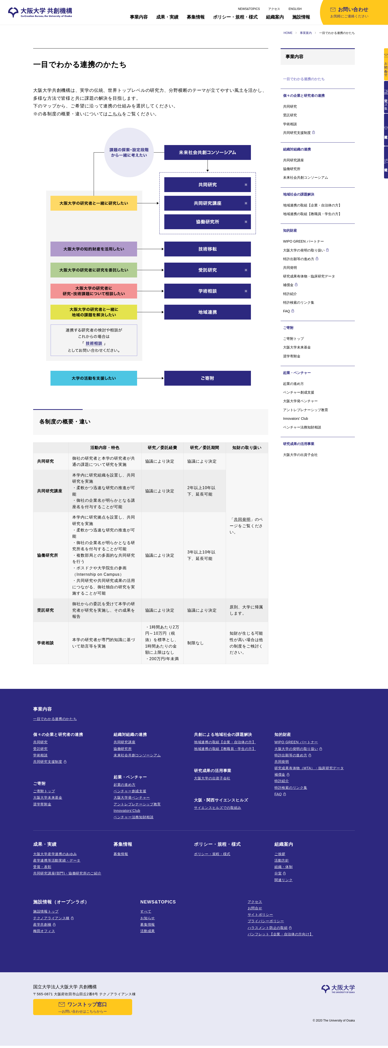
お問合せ (255, 908)
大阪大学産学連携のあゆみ (55, 854)
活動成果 (147, 931)
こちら (115, 113)
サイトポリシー (260, 915)
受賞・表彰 (42, 867)
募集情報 (121, 854)
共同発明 (242, 519)
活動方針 (281, 860)
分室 (278, 873)
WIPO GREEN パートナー (303, 241)
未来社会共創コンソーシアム (305, 177)
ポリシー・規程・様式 (212, 854)
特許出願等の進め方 (290, 755)
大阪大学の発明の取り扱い (296, 749)
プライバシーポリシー (266, 921)
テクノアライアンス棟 (51, 918)
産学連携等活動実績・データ (56, 860)
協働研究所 (291, 169)
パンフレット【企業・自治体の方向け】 (280, 934)
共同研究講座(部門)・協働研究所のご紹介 (67, 873)
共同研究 (290, 106)
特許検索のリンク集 (298, 302)
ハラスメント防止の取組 (268, 928)
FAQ (278, 794)
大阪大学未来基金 (297, 347)
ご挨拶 (279, 854)
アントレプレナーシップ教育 (305, 410)
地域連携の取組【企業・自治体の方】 (312, 205)
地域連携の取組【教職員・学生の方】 (312, 214)
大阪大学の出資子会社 (300, 455)
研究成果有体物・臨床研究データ (309, 276)
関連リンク (283, 880)
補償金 (279, 774)
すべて (145, 911)
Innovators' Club (295, 419)
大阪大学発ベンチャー (300, 401)
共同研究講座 (293, 160)
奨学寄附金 (291, 356)
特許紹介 (290, 294)
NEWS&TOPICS (249, 9)
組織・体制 (283, 867)
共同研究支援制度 (47, 762)
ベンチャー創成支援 (298, 392)
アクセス (274, 9)
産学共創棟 (42, 924)
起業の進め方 (293, 384)
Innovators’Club (127, 811)
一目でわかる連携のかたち (55, 719)
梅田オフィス (44, 931)
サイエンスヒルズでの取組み (217, 808)
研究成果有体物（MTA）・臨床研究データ (309, 768)
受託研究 (290, 115)
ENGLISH (295, 9)
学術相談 (290, 124)
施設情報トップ (46, 911)
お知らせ (147, 918)
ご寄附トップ (293, 339)
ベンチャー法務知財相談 (302, 427)
